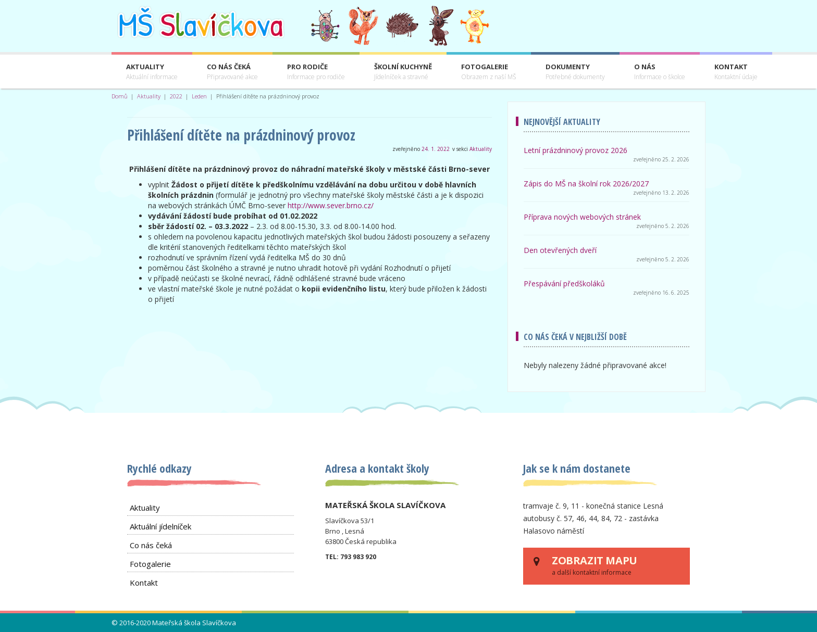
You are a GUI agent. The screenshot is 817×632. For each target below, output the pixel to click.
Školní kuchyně (403, 72)
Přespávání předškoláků (564, 283)
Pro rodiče (316, 72)
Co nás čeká (232, 72)
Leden (199, 96)
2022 (176, 96)
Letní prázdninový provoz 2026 (575, 150)
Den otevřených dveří (560, 250)
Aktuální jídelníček (160, 526)
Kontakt (736, 72)
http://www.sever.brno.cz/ (331, 205)
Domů (120, 96)
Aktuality (152, 72)
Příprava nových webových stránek (582, 217)
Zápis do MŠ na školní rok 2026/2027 (586, 183)
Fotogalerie (488, 72)
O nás (659, 72)
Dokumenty (575, 72)
